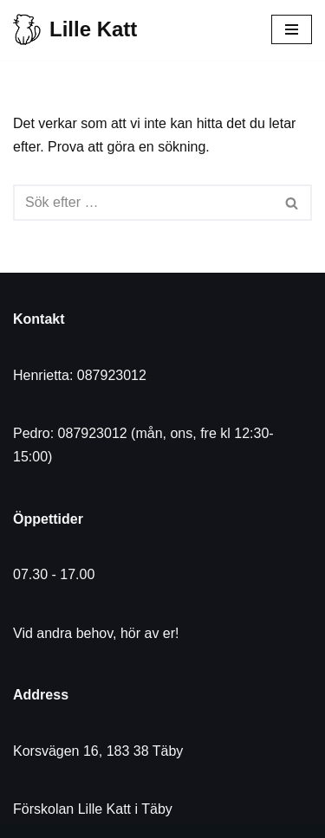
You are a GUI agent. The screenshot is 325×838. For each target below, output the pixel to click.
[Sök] (143, 202)
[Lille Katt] (75, 30)
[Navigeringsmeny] (291, 29)
